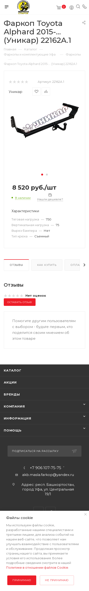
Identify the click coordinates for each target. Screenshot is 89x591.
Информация (17, 418)
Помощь (13, 430)
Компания (14, 406)
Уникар (15, 91)
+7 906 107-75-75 (45, 468)
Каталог (12, 370)
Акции (10, 382)
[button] (42, 174)
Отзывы (16, 265)
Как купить (47, 265)
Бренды (12, 394)
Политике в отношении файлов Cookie (37, 567)
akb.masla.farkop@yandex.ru (48, 474)
